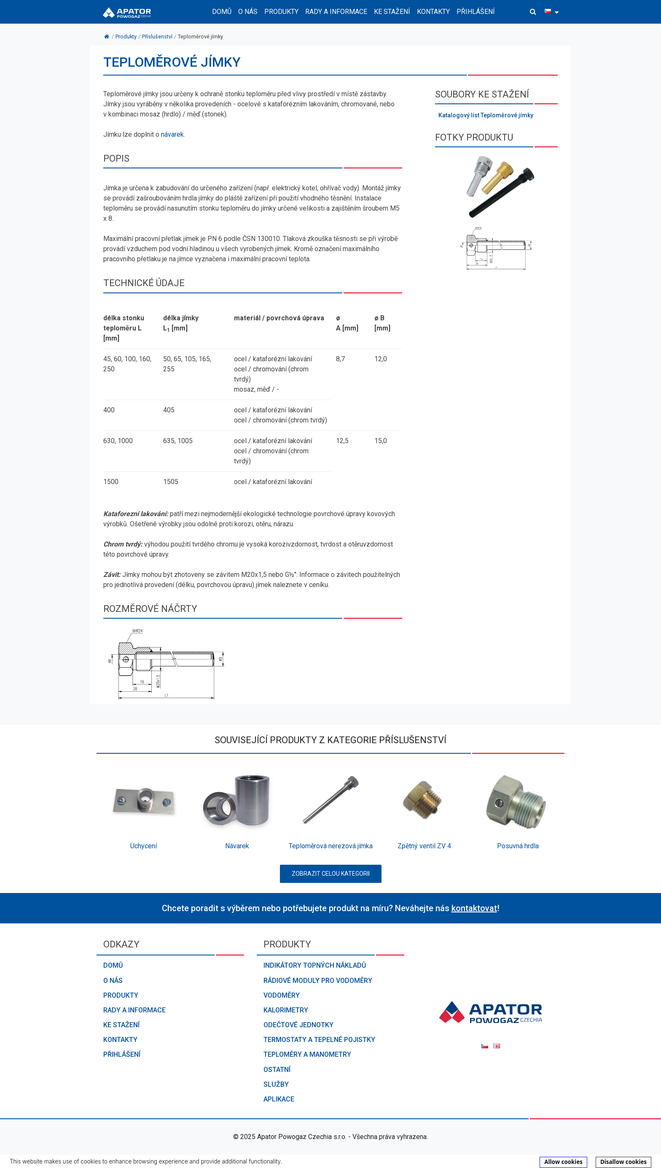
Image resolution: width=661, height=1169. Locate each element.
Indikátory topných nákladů (314, 965)
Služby (276, 1084)
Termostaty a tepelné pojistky (319, 1040)
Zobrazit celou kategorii (331, 873)
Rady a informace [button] (336, 12)
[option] (143, 809)
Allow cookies (563, 1162)
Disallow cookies (623, 1162)
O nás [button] (248, 12)
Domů (221, 12)
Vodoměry (281, 995)
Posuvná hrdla (518, 846)
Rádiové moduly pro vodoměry (317, 981)
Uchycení (143, 846)
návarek (172, 134)
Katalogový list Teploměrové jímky (485, 115)
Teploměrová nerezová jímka (331, 846)
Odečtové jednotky (298, 1025)
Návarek (237, 846)
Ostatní (276, 1070)
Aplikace (278, 1099)
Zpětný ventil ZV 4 (424, 846)
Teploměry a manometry (307, 1054)
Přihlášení (476, 12)
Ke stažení (392, 12)
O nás (113, 981)
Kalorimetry (285, 1010)
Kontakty (433, 12)
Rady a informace (134, 1010)
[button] (533, 11)
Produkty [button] (281, 12)
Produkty (120, 995)
